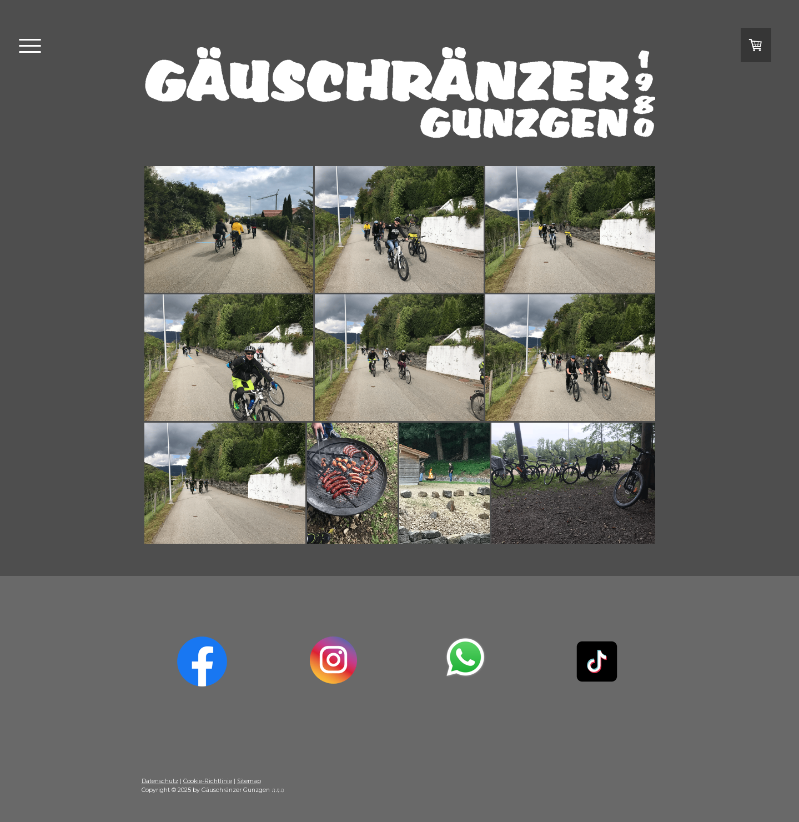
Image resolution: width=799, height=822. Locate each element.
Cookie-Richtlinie (207, 781)
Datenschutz (160, 781)
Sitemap (249, 781)
